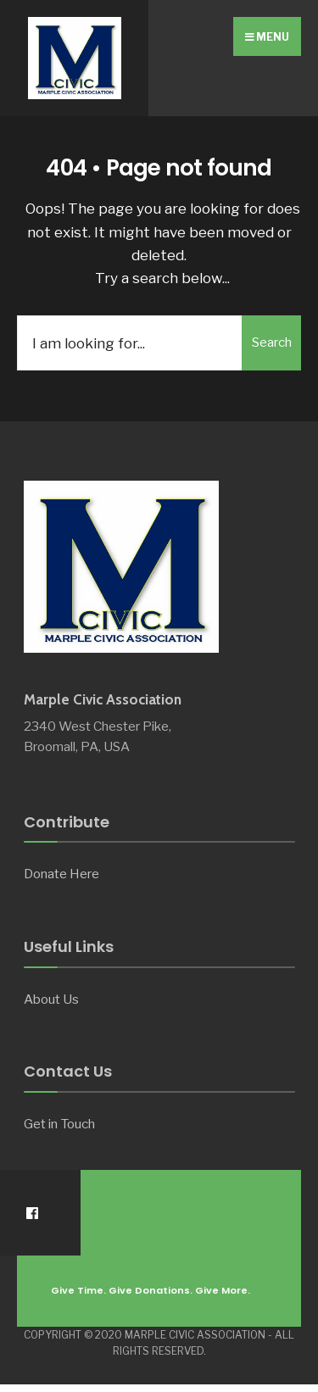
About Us (51, 999)
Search (272, 342)
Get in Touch (59, 1124)
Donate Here (61, 874)
